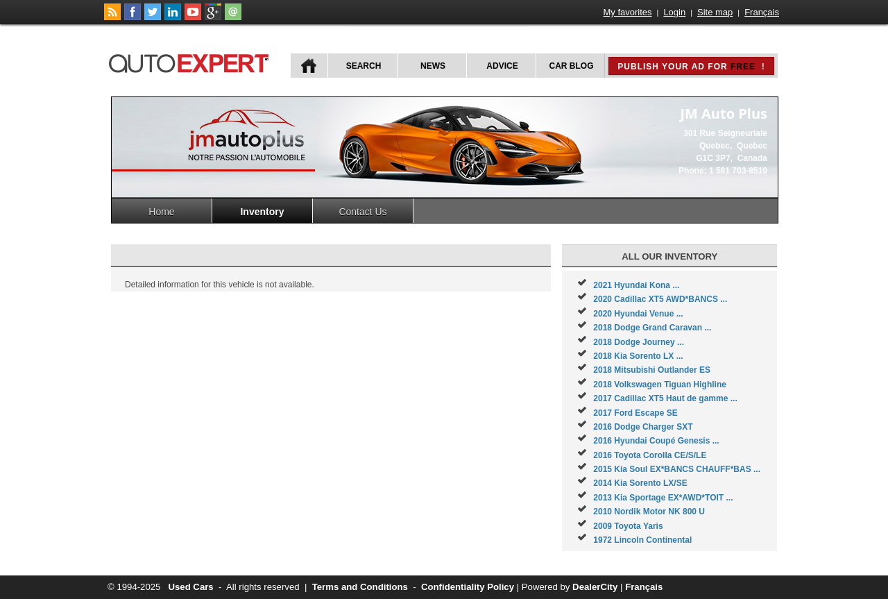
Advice (502, 66)
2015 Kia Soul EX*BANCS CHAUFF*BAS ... (676, 469)
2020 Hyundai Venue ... (638, 314)
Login (674, 12)
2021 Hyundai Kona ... (636, 285)
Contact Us (362, 211)
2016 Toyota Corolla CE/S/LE (649, 455)
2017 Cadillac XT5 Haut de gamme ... (665, 398)
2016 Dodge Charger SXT (642, 427)
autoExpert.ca (191, 61)
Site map (715, 12)
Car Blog (571, 66)
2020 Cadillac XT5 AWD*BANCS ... (660, 299)
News (432, 66)
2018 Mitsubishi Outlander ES (651, 370)
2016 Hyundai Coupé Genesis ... (656, 441)
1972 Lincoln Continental (642, 540)
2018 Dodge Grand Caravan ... (652, 327)
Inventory (262, 211)
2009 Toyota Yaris (628, 526)
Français (761, 12)
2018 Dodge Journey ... (638, 342)
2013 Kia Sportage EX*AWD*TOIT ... (663, 498)
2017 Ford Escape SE (635, 413)
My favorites (628, 12)
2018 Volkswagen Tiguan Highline (659, 384)
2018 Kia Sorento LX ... (638, 356)
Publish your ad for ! (691, 66)
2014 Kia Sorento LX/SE (640, 483)
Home (161, 211)
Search (364, 66)
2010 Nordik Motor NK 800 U (649, 511)
